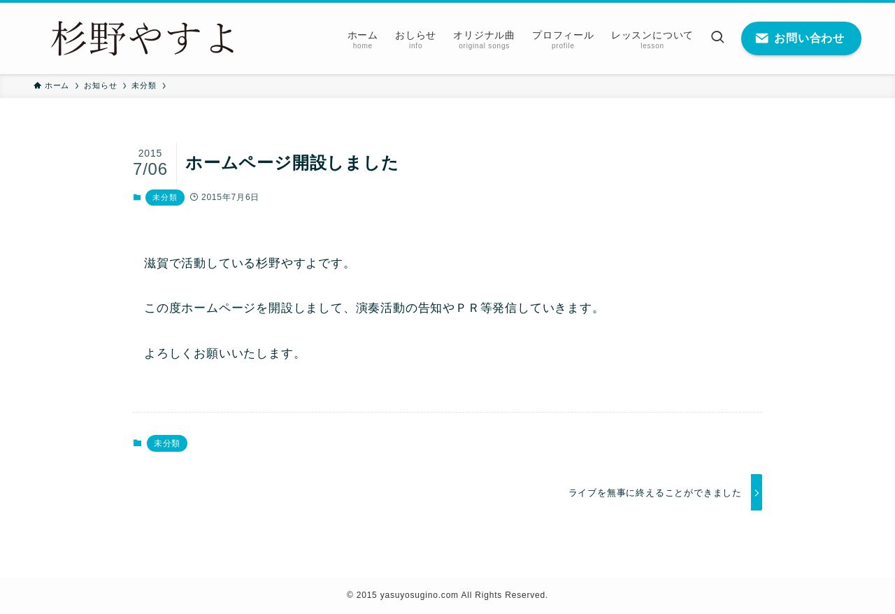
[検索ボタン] (717, 38)
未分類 (164, 197)
